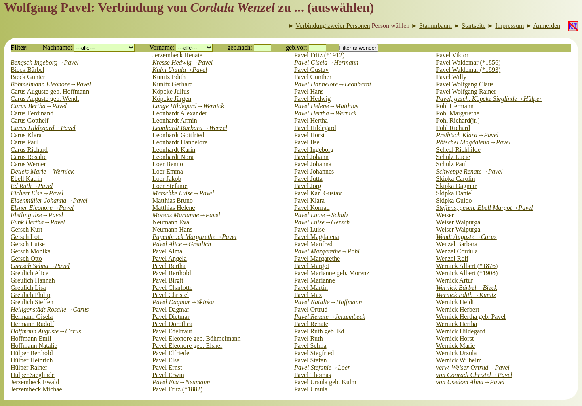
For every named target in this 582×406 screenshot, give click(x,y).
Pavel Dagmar (170, 309)
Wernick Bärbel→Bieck (466, 287)
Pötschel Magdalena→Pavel (473, 142)
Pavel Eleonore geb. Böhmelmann (196, 338)
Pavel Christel (170, 294)
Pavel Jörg (307, 185)
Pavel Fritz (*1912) (319, 55)
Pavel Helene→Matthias (326, 106)
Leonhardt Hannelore (179, 142)
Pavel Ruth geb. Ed (319, 331)
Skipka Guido (454, 200)
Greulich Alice (29, 273)
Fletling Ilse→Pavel (37, 214)
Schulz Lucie (453, 156)
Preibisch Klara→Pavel (467, 135)
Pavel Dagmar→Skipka (183, 302)
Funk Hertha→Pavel (38, 222)
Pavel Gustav (311, 69)
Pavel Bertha (169, 265)
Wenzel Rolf (452, 258)
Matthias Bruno (172, 200)
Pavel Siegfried (314, 352)
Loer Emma (167, 171)
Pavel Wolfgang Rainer (466, 91)
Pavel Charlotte (172, 287)
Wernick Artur (454, 280)
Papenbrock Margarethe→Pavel (194, 236)
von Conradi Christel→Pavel (474, 374)
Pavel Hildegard (315, 127)
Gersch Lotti (27, 236)
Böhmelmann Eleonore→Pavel (51, 84)
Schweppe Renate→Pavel (469, 171)
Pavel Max (308, 294)
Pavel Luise (309, 229)
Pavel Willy (451, 76)
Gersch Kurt (26, 229)
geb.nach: (239, 47)
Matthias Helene (173, 207)
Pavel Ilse (307, 142)
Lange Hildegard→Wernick (188, 106)
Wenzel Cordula (457, 251)
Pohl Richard (453, 127)
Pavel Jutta (308, 178)
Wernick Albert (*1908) (467, 273)
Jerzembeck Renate (177, 55)
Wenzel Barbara (456, 244)
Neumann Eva (170, 222)
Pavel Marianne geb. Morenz (331, 273)
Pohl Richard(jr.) (458, 120)
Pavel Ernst (167, 367)
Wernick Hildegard (460, 331)
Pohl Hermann (455, 106)
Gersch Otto (26, 258)
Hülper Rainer (29, 367)
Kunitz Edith (169, 76)
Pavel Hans (308, 91)
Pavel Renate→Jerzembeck (329, 316)
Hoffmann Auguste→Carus (46, 331)
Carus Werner (28, 164)
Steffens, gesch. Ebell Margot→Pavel (484, 207)
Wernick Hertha (456, 323)
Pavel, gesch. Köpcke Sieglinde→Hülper (489, 98)
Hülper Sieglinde (33, 374)
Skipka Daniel (454, 193)
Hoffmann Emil (31, 338)
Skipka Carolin (455, 178)
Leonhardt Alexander (179, 113)
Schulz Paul (451, 164)
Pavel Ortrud (310, 309)
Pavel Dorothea (172, 323)
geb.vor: (296, 47)
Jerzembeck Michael (37, 389)
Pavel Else (165, 360)
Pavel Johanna (312, 164)
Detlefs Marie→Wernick (42, 171)
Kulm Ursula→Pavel (179, 69)
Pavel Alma (167, 251)
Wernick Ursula (456, 352)
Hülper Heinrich (32, 360)
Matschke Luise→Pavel (183, 193)
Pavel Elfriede (170, 352)
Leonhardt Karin (173, 149)
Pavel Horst (309, 135)
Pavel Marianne (314, 280)
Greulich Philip (30, 294)
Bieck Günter (28, 76)
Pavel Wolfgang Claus (464, 84)
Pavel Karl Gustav (318, 193)
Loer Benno (167, 164)
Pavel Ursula (310, 389)
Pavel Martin (311, 287)
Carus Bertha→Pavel (39, 106)
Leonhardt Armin (174, 120)
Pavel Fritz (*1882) (177, 389)
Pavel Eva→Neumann (181, 382)
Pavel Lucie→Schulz (321, 214)
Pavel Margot (311, 265)
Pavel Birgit (167, 280)
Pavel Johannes (314, 171)
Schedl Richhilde (458, 149)
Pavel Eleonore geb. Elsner (187, 345)
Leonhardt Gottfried (178, 135)
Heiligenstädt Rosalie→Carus (50, 309)
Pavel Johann (311, 156)
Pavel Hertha (311, 120)
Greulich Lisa (28, 287)
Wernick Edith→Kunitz (466, 294)
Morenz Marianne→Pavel (186, 214)
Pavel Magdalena (316, 236)
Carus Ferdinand (32, 113)
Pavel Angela (169, 258)
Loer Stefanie (170, 185)
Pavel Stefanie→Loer (322, 367)
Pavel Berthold (171, 273)
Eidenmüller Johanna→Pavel (49, 200)
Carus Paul (25, 142)
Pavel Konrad (312, 207)
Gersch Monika (31, 251)
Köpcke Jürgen (171, 98)
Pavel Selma (310, 345)
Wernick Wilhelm (459, 360)
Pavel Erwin (168, 374)
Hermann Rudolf (32, 323)
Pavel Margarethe (317, 258)
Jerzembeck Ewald (35, 382)
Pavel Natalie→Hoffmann (328, 302)
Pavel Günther (312, 76)
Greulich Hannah (33, 280)
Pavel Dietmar (171, 316)
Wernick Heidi (455, 302)
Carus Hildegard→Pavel (43, 127)
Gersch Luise (28, 244)
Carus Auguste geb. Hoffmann (50, 91)
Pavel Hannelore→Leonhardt (332, 84)
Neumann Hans (172, 229)
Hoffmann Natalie (34, 345)
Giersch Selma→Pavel (40, 265)
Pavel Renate (311, 323)
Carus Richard (29, 149)
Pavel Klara (309, 200)
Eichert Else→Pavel (37, 193)
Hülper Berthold (32, 352)
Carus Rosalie (28, 156)
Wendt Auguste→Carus (466, 236)
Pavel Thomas (312, 374)
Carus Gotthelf (30, 120)
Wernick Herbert (457, 309)
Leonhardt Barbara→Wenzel (189, 127)
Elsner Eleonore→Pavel (42, 207)
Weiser (445, 214)
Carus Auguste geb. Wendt (45, 98)
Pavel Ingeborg (313, 149)
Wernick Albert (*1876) (467, 265)
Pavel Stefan (310, 360)
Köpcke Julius (170, 91)
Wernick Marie (455, 345)
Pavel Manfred (313, 244)
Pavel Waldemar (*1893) (468, 69)
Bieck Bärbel (27, 69)
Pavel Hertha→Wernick (325, 113)
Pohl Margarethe (457, 113)
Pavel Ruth (308, 338)
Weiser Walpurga (458, 222)
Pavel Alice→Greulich (181, 244)
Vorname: (161, 47)
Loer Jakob (166, 178)
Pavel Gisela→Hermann (326, 62)
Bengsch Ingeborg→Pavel (45, 62)
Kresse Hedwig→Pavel (182, 62)
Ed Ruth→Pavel (32, 185)
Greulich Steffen (32, 302)
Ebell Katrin (26, 178)
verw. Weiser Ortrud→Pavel (473, 367)
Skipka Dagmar (456, 185)
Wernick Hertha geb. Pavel (471, 316)
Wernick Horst (455, 338)
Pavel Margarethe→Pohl (327, 251)
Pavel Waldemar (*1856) (468, 62)
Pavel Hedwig (312, 98)
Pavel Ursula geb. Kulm (325, 382)
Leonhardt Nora (173, 156)
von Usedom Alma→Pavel (470, 382)
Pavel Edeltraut (172, 331)
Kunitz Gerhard (172, 84)
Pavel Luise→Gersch (322, 222)
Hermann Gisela (32, 316)
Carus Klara (26, 135)
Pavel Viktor (452, 55)
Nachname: (57, 47)
